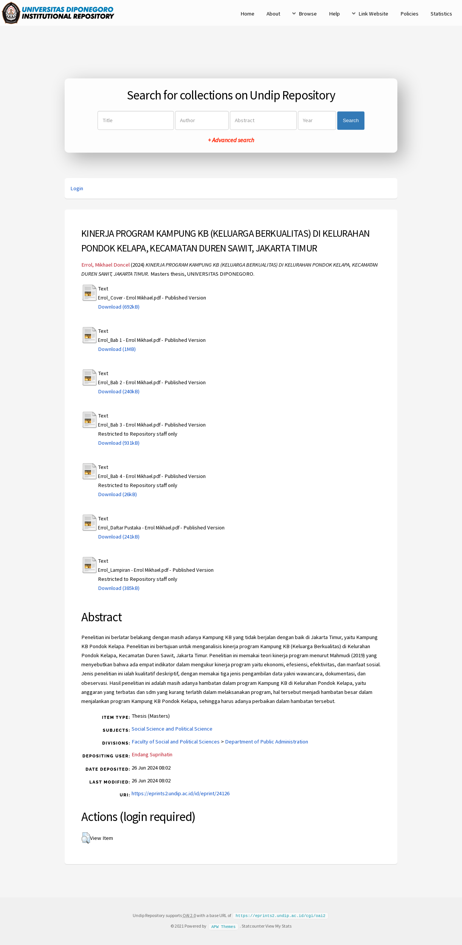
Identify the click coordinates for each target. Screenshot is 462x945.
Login (76, 188)
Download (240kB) (119, 391)
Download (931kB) (119, 442)
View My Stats (278, 925)
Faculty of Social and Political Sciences (176, 741)
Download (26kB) (117, 494)
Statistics (441, 13)
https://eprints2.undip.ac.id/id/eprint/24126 (180, 793)
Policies (409, 13)
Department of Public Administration (266, 741)
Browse (308, 13)
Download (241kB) (119, 536)
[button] (85, 838)
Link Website (373, 13)
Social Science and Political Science (172, 728)
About (273, 13)
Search (351, 120)
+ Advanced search (231, 140)
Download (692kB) (119, 306)
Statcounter (253, 925)
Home (247, 13)
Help (334, 13)
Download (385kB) (119, 588)
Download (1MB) (117, 349)
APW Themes (223, 925)
